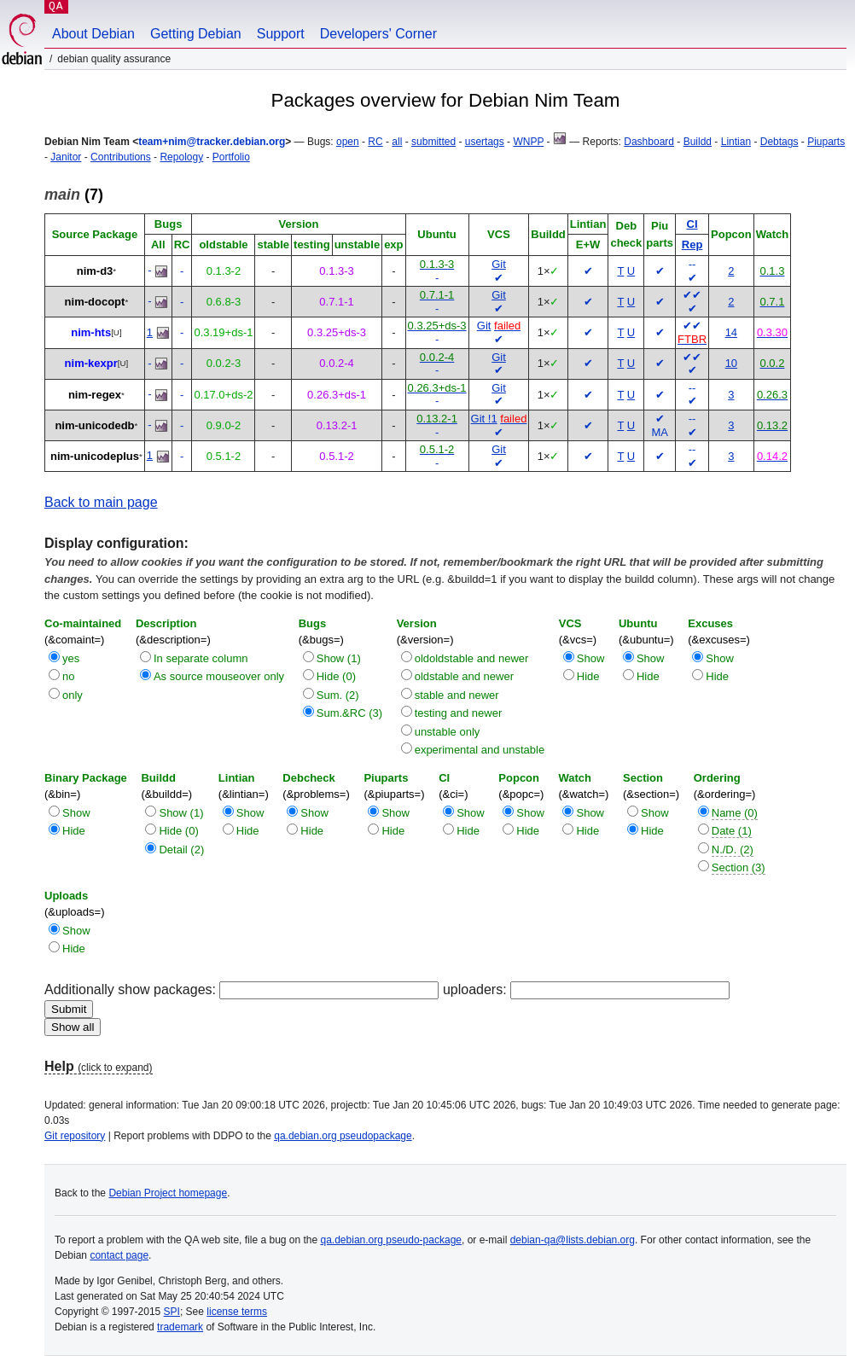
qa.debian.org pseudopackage (342, 1136)
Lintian (736, 142)
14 (731, 332)
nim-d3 (95, 271)
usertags (484, 142)
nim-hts (91, 332)
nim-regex (94, 394)
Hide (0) (336, 676)
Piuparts (826, 142)
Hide (588, 676)
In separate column (201, 658)
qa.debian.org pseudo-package (391, 1240)
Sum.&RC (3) (349, 713)
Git (498, 264)
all (397, 142)
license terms (236, 1312)
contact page (119, 1255)
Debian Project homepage (167, 1193)
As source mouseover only (219, 676)
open (347, 142)
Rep (692, 244)
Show (591, 658)
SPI (172, 1312)
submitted (433, 142)
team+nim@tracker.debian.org (211, 142)
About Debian (93, 33)
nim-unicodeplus (94, 456)
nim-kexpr (91, 363)
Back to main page (101, 502)
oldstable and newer (464, 676)
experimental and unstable (480, 749)
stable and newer (457, 695)
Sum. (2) (338, 695)
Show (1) (339, 658)
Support (281, 33)
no (68, 676)
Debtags (779, 142)
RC (375, 142)
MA (659, 432)
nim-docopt (95, 301)
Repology (181, 157)
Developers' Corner (378, 33)
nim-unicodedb (94, 425)
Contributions (120, 157)
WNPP (528, 142)
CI (692, 224)
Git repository (74, 1136)
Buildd (697, 142)
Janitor (65, 157)
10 (731, 363)
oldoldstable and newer (472, 658)
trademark (180, 1327)
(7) (73, 194)
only (72, 695)
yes (70, 658)
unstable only (447, 731)
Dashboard (649, 142)
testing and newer (459, 713)
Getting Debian (195, 33)
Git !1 (484, 418)
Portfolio (231, 157)
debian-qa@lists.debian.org (572, 1240)
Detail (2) (181, 849)
